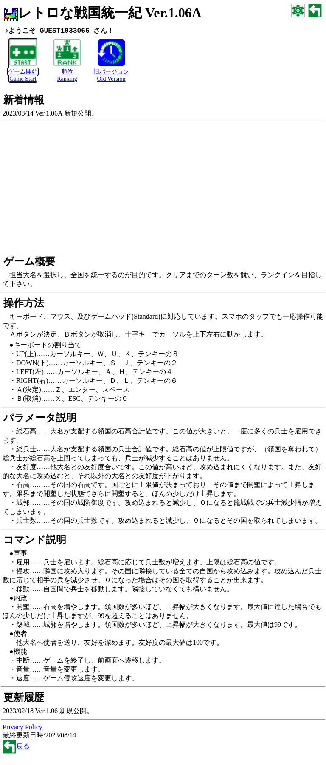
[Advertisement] (163, 191)
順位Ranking (67, 72)
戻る (16, 746)
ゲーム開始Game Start (23, 72)
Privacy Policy (22, 727)
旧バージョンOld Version (111, 72)
